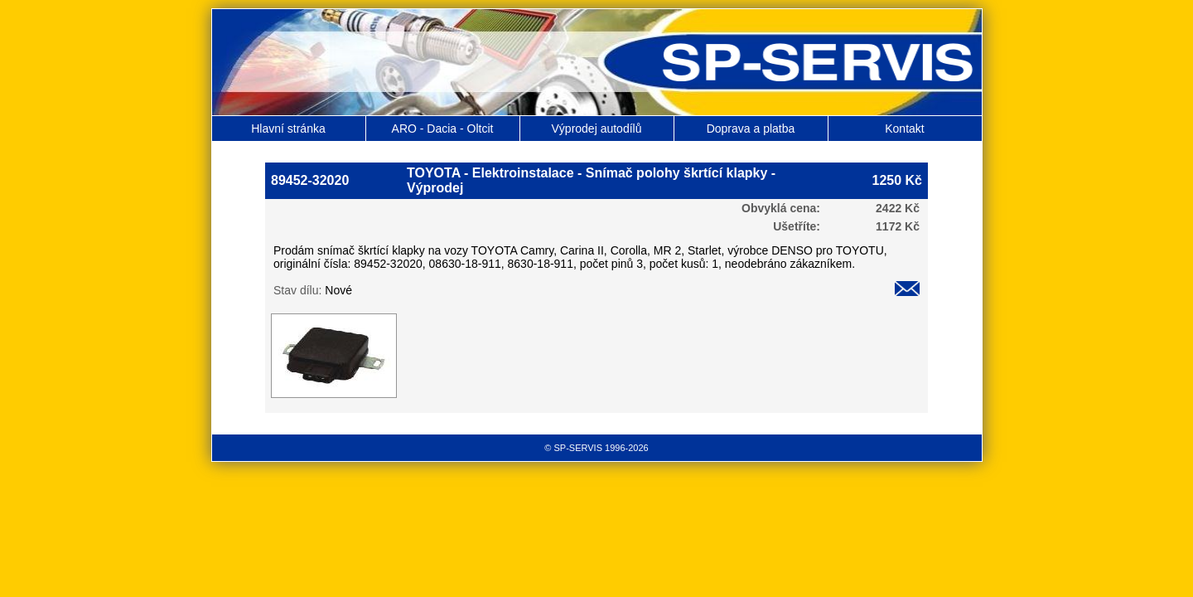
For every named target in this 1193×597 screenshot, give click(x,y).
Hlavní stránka (288, 128)
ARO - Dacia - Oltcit (443, 128)
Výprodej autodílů (597, 128)
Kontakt (904, 128)
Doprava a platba (751, 128)
